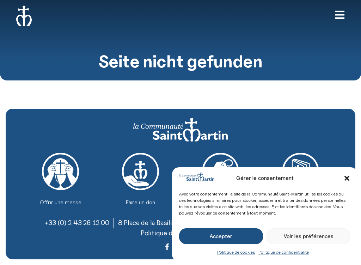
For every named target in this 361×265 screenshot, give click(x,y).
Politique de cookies (236, 252)
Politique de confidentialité (283, 252)
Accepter (221, 236)
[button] (346, 178)
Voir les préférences (309, 236)
